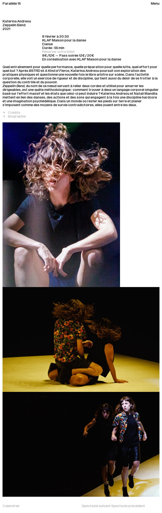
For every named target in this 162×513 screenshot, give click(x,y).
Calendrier (11, 506)
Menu (155, 3)
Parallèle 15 (12, 3)
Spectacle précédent (128, 506)
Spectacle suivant (96, 506)
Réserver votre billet (58, 52)
